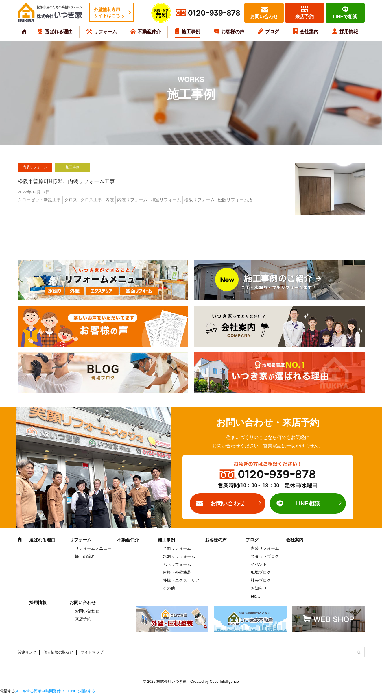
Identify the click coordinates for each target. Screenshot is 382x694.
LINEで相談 (345, 16)
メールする (24, 691)
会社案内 (309, 31)
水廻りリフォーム (179, 556)
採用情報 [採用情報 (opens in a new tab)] (348, 31)
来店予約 (304, 16)
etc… (255, 596)
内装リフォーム (265, 548)
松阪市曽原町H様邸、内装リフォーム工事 (66, 181)
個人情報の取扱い (58, 652)
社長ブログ (261, 580)
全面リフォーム (177, 548)
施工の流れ (85, 556)
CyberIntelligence (224, 681)
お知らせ (259, 588)
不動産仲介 (149, 31)
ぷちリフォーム (177, 564)
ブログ (272, 31)
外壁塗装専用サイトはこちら (109, 12)
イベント (259, 564)
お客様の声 (232, 31)
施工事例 (191, 31)
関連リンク (27, 652)
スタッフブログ (265, 556)
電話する (7, 691)
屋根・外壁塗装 (177, 572)
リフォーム (105, 31)
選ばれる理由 (59, 31)
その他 (169, 588)
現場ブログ (261, 572)
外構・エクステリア (181, 580)
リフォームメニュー (93, 548)
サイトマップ (92, 652)
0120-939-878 (214, 13)
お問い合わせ (264, 16)
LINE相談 (307, 503)
